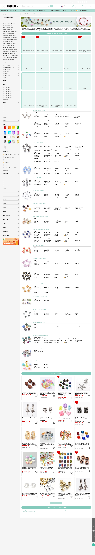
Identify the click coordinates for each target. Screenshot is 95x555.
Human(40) (36, 126)
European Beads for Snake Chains (30, 510)
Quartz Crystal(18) (78, 209)
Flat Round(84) (57, 155)
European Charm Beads (45, 510)
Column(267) (37, 219)
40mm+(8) (56, 161)
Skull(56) (76, 181)
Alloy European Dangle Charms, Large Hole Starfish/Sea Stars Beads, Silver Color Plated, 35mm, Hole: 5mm (82, 393)
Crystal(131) (36, 238)
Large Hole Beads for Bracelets (70, 510)
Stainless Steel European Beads (40, 177)
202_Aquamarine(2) (48, 338)
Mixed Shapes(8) (37, 276)
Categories (3, 10)
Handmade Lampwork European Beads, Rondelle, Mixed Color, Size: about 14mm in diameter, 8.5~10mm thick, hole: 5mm (82, 444)
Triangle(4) (56, 136)
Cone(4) (46, 136)
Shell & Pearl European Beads (40, 348)
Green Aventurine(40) (79, 207)
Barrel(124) (56, 194)
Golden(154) (57, 146)
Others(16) (46, 287)
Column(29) (67, 133)
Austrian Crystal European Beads (40, 335)
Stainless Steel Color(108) (77, 115)
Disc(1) (35, 170)
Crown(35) (36, 156)
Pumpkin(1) (46, 314)
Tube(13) (46, 222)
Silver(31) (46, 116)
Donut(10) (36, 134)
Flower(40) (56, 195)
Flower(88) (56, 219)
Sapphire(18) (67, 238)
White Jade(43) (57, 207)
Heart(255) (36, 123)
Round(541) (36, 249)
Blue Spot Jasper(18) (69, 209)
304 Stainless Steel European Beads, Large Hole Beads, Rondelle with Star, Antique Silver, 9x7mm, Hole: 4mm (47, 418)
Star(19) (46, 184)
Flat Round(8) (67, 287)
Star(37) (66, 195)
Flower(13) (67, 232)
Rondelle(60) (47, 274)
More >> (56, 503)
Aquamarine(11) (47, 240)
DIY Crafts (65, 10)
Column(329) (37, 181)
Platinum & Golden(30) (59, 116)
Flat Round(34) (57, 182)
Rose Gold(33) (37, 116)
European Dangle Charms (39, 110)
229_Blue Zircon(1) (68, 340)
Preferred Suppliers (55, 10)
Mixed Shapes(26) (38, 197)
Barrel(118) (56, 153)
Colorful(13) (77, 238)
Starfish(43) (67, 124)
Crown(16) (56, 184)
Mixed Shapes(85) (48, 155)
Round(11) (56, 326)
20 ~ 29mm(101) (37, 161)
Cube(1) (36, 314)
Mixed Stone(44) (37, 207)
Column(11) (46, 326)
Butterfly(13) (36, 222)
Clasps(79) (36, 292)
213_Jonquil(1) (37, 340)
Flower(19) (46, 249)
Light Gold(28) (47, 150)
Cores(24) (46, 292)
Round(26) (77, 133)
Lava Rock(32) (47, 208)
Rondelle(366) (37, 194)
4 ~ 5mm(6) (36, 159)
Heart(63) (77, 194)
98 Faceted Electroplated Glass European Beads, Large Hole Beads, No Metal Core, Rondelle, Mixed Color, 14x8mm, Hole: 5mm (47, 444)
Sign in (77, 6)
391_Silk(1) (56, 342)
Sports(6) (56, 251)
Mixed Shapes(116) (48, 123)
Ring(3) (66, 313)
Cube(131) (46, 194)
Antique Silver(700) (38, 146)
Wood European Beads (38, 245)
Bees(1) (76, 261)
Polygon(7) (67, 250)
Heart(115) (67, 153)
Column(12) (56, 168)
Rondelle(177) (37, 261)
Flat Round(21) (57, 221)
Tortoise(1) (36, 264)
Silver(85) (56, 149)
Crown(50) (77, 219)
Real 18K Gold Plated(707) (37, 115)
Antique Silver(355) (58, 114)
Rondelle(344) (37, 168)
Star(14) (76, 221)
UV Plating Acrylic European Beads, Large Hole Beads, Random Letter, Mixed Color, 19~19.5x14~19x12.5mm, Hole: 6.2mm (47, 494)
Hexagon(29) (47, 221)
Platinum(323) (67, 114)
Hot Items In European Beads (56, 373)
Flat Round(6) (67, 134)
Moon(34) (56, 126)
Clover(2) (56, 277)
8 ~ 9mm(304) (57, 159)
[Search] (41, 6)
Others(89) (67, 123)
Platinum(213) (47, 146)
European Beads (37, 14)
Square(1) (56, 170)
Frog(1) (45, 263)
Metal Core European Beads (29, 511)
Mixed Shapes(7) (57, 134)
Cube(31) (56, 133)
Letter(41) (46, 195)
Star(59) (46, 124)
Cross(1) (56, 235)
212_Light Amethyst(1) (79, 338)
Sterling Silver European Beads (40, 309)
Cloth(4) (46, 364)
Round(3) (77, 168)
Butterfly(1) (46, 235)
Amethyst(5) (56, 241)
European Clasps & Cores (39, 283)
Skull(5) (56, 234)
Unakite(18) (36, 211)
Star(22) (56, 156)
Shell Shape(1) (68, 314)
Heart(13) (77, 232)
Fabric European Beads (38, 360)
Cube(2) (36, 235)
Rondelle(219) (47, 219)
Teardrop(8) (56, 250)
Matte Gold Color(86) (48, 149)
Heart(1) (46, 170)
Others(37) (46, 182)
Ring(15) (66, 221)
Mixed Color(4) (37, 338)
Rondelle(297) (37, 153)
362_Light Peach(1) (48, 342)
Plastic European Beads (38, 271)
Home (22, 13)
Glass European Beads (38, 165)
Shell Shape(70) (37, 124)
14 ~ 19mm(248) (68, 173)
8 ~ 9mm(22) (47, 173)
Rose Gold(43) (68, 149)
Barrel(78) (67, 181)
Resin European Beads (38, 129)
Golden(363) (47, 114)
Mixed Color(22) (68, 116)
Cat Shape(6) (77, 250)
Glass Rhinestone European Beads (41, 229)
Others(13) (67, 249)
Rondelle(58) (37, 326)
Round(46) (36, 182)
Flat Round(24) (47, 197)
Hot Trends (74, 10)
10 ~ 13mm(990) (68, 159)
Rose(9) (36, 241)
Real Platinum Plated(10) (57, 119)
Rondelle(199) (47, 181)
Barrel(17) (56, 232)
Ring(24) (46, 156)
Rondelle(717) (37, 133)
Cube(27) (66, 182)
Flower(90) (36, 155)
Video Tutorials (83, 10)
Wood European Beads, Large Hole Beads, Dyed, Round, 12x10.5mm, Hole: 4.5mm (29, 393)
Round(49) (77, 155)
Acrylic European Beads (38, 190)
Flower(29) (46, 261)
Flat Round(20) (47, 168)
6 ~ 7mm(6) (36, 173)
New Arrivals (13, 10)
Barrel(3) (46, 288)
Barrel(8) (76, 274)
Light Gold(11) (37, 118)
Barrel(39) (36, 221)
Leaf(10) (56, 222)
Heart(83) (56, 181)
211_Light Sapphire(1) (69, 338)
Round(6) (77, 287)
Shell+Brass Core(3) (38, 351)
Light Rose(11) (57, 240)
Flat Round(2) (67, 261)
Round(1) (56, 314)
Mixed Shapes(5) (47, 234)
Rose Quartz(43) (47, 207)
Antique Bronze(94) (38, 149)
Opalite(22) (67, 208)
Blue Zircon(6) (47, 241)
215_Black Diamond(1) (49, 340)
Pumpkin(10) (77, 249)
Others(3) (36, 277)
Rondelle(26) (37, 367)
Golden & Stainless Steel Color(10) (48, 119)
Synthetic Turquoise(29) (57, 209)
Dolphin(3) (77, 276)
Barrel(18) (56, 249)
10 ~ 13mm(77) (57, 173)
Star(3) (76, 234)
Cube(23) (56, 261)
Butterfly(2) (46, 277)
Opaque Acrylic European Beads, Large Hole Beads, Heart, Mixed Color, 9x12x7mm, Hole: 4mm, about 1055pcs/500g (29, 468)
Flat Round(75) (78, 123)
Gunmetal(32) (37, 150)
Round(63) (36, 274)
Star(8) (45, 276)
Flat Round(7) (57, 276)
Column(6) (36, 234)
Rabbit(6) (46, 251)
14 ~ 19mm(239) (78, 159)
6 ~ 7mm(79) (47, 159)
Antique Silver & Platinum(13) (77, 117)
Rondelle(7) (46, 313)
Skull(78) (66, 155)
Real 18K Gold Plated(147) (67, 147)
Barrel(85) (46, 133)
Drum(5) (36, 136)
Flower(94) (56, 123)
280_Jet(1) (36, 342)
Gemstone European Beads (39, 203)
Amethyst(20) (77, 208)
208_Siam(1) (57, 338)
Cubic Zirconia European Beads (40, 216)
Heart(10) (46, 134)
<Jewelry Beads (6, 20)
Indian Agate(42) (68, 207)
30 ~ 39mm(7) (47, 161)
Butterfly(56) (57, 124)
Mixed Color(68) (47, 238)
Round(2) (46, 367)
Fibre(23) (36, 364)
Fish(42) (76, 124)
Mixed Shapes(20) (38, 184)
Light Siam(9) (77, 240)
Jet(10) (66, 240)
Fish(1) (35, 263)
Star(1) (66, 170)
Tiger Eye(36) (37, 208)
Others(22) (56, 197)
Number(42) (36, 195)
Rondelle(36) (37, 300)
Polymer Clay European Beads (40, 296)
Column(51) (36, 287)
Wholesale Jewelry (42, 10)
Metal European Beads (38, 142)
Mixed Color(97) (78, 147)
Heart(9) (56, 287)
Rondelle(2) (56, 288)
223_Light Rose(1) (58, 340)
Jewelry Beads (28, 13)
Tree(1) (35, 315)
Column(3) (56, 313)
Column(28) (77, 195)
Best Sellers (22, 10)
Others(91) (77, 153)
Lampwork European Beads (39, 258)
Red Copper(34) (78, 149)
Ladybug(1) (67, 263)
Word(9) (36, 250)
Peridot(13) (36, 240)
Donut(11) (67, 168)
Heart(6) (36, 251)
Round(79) (67, 194)
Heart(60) (66, 219)
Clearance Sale (31, 10)
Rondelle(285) (37, 232)
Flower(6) (77, 134)
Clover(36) (46, 126)
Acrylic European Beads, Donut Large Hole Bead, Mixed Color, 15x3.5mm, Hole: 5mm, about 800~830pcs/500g (46, 468)
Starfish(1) (77, 263)
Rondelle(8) (46, 250)
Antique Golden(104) (79, 146)
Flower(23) (77, 182)
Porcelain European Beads (39, 322)
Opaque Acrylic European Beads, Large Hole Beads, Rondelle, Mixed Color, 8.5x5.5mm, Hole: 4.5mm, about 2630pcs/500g (47, 393)
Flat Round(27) (47, 232)
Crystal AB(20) (57, 238)
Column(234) (47, 153)
